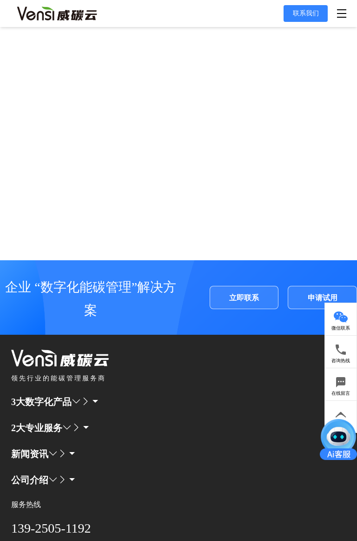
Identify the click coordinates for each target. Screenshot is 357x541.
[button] (34, 401)
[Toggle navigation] (343, 14)
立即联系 (244, 298)
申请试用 (322, 298)
